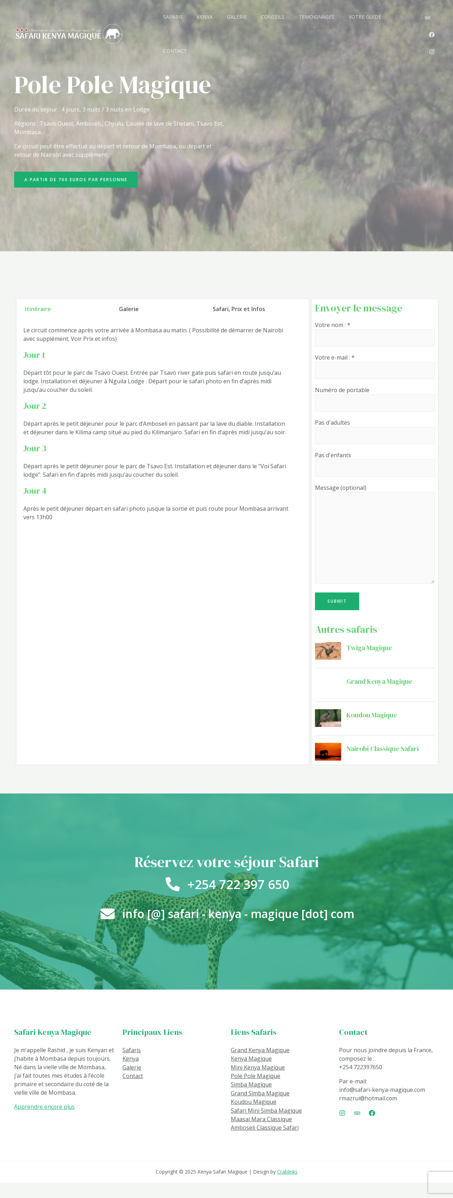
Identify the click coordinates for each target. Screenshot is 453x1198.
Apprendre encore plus (44, 1124)
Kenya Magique (251, 1075)
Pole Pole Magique (255, 1092)
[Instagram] (417, 22)
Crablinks (287, 1187)
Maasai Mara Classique (261, 1135)
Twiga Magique (370, 654)
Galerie (131, 1084)
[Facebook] (427, 13)
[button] (78, 180)
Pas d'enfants (375, 468)
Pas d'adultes (375, 434)
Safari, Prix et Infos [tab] (239, 311)
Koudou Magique (373, 721)
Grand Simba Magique (260, 1109)
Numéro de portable (375, 401)
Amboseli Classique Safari (265, 1143)
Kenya (130, 1075)
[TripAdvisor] (413, 13)
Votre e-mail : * (375, 369)
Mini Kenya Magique (258, 1084)
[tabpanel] (157, 435)
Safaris (131, 1067)
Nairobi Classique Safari (383, 755)
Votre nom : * (375, 336)
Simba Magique (251, 1101)
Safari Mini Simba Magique (266, 1126)
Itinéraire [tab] (38, 311)
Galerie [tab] (129, 311)
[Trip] (357, 1130)
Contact (132, 1092)
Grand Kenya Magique (380, 688)
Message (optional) (375, 540)
